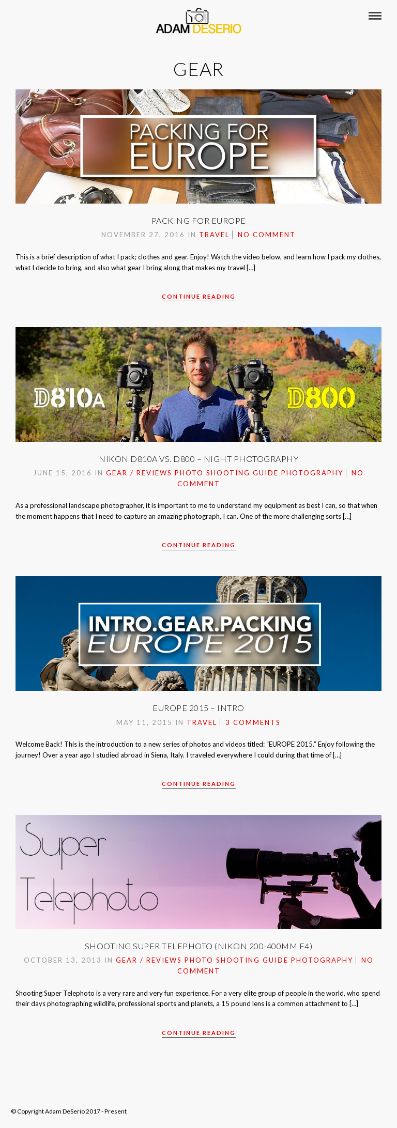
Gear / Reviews (139, 473)
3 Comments (253, 722)
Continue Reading (199, 296)
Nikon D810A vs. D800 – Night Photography (198, 458)
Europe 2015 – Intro (198, 708)
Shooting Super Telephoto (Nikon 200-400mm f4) (199, 946)
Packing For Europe (198, 220)
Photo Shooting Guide (227, 473)
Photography (312, 473)
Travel (214, 234)
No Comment (267, 234)
